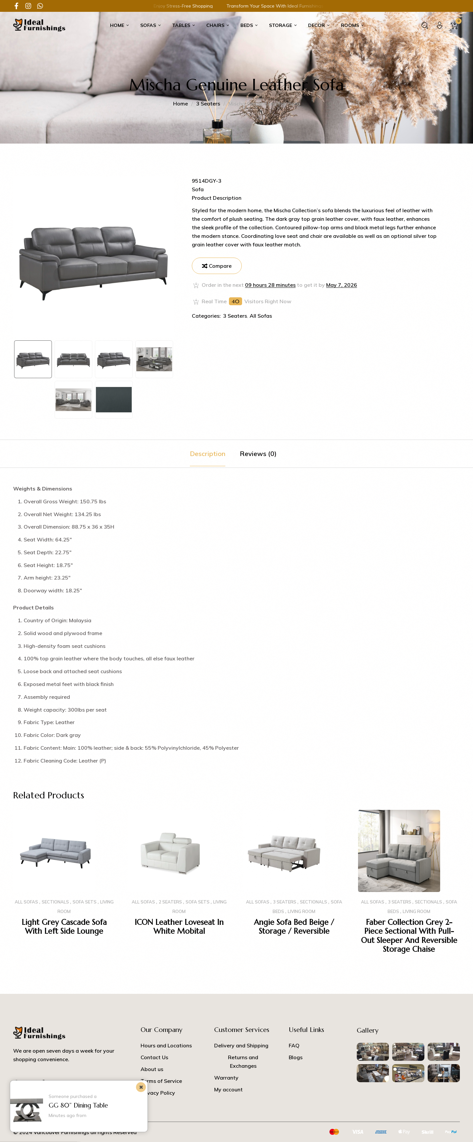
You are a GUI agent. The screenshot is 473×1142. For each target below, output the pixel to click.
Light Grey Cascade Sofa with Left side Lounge (64, 927)
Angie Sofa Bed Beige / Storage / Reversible (294, 927)
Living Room (301, 911)
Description (207, 453)
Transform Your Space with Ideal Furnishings (183, 6)
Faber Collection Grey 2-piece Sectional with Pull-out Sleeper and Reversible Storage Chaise (409, 936)
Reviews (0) (258, 453)
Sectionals (55, 901)
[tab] (207, 453)
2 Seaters (170, 901)
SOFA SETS (85, 901)
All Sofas (261, 315)
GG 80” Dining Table (78, 1105)
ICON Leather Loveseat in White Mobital (179, 927)
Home (180, 103)
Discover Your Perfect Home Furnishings (287, 6)
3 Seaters (208, 103)
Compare (220, 266)
